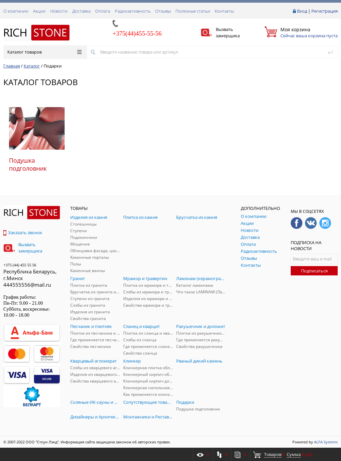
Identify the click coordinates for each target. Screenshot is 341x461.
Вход (302, 11)
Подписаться (314, 271)
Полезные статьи (192, 11)
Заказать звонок (22, 232)
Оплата (102, 11)
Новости (59, 11)
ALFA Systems (326, 441)
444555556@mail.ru (27, 284)
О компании (15, 11)
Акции (39, 11)
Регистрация (324, 11)
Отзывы (163, 11)
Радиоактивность (133, 11)
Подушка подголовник (28, 164)
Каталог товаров (44, 52)
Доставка (81, 11)
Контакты (224, 11)
